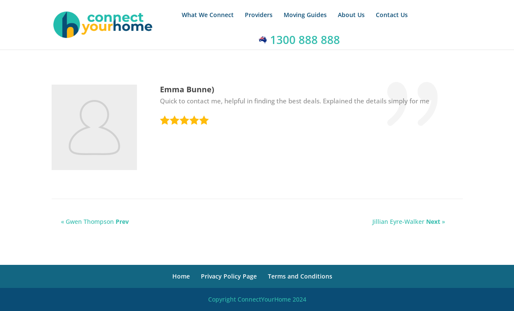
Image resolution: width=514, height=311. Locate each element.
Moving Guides (305, 15)
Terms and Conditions (300, 276)
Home (181, 276)
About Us (351, 15)
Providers (259, 15)
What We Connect (208, 15)
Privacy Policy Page (229, 276)
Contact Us (392, 15)
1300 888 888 (299, 39)
